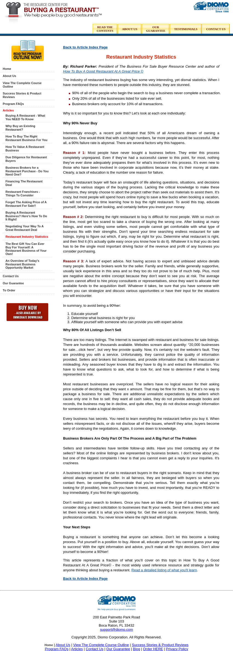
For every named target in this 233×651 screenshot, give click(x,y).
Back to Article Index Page (85, 47)
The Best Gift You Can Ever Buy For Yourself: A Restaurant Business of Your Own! (26, 249)
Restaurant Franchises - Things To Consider (22, 193)
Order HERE (153, 649)
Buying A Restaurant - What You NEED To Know (25, 117)
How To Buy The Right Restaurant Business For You (26, 138)
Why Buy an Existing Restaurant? (20, 127)
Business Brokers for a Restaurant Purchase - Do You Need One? (27, 171)
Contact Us (11, 276)
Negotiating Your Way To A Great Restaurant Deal (24, 228)
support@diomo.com (116, 629)
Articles (8, 110)
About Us (9, 76)
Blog (136, 649)
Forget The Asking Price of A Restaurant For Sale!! (26, 203)
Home (7, 68)
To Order (9, 290)
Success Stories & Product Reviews (160, 645)
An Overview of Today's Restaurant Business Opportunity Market (22, 264)
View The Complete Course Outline (101, 645)
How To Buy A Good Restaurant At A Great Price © (103, 71)
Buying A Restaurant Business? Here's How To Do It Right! (26, 216)
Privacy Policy (177, 649)
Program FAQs (13, 103)
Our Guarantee (13, 283)
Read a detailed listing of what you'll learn (164, 570)
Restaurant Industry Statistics (26, 236)
